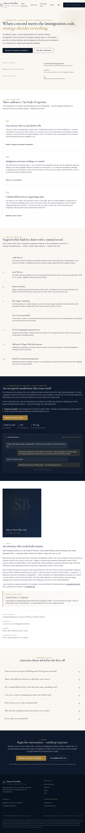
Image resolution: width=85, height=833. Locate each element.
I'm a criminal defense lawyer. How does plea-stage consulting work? (42, 688)
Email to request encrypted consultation (20, 146)
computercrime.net (73, 586)
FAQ (58, 5)
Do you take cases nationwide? (42, 720)
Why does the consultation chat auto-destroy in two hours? (42, 712)
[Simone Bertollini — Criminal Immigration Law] (10, 5)
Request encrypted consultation (17, 50)
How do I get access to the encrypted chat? (42, 704)
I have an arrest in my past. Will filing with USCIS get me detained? (42, 673)
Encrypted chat (43, 5)
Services (34, 5)
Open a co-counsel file (15, 182)
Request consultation (74, 5)
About (52, 5)
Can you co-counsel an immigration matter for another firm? (42, 696)
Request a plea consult (15, 217)
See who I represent (44, 50)
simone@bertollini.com (58, 759)
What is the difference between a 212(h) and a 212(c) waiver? (42, 680)
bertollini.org (30, 588)
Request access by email (15, 419)
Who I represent (24, 5)
